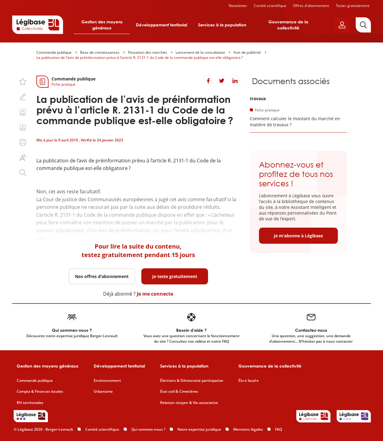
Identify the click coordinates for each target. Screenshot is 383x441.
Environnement (107, 380)
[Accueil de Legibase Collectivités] (37, 24)
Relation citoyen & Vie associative (189, 402)
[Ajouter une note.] (23, 97)
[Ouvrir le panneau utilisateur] (342, 24)
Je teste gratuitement (174, 276)
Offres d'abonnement (311, 5)
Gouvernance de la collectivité (288, 24)
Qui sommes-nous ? (148, 429)
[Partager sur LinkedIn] (235, 81)
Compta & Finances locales (40, 391)
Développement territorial (161, 24)
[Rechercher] (363, 24)
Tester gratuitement (352, 5)
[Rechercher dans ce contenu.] (23, 173)
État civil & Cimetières (179, 391)
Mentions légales (248, 429)
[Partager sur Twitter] (222, 81)
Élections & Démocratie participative (191, 380)
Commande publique (54, 52)
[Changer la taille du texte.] (23, 157)
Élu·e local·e (248, 380)
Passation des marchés (147, 52)
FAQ (278, 429)
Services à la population (222, 24)
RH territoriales (30, 402)
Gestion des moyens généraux (102, 24)
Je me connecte (155, 293)
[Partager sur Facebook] (208, 81)
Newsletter (238, 5)
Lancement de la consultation (200, 52)
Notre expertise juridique (199, 429)
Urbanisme (103, 391)
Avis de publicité (247, 52)
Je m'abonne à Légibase (298, 236)
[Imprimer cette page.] (23, 142)
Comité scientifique (270, 5)
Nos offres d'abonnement (102, 276)
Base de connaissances (99, 52)
